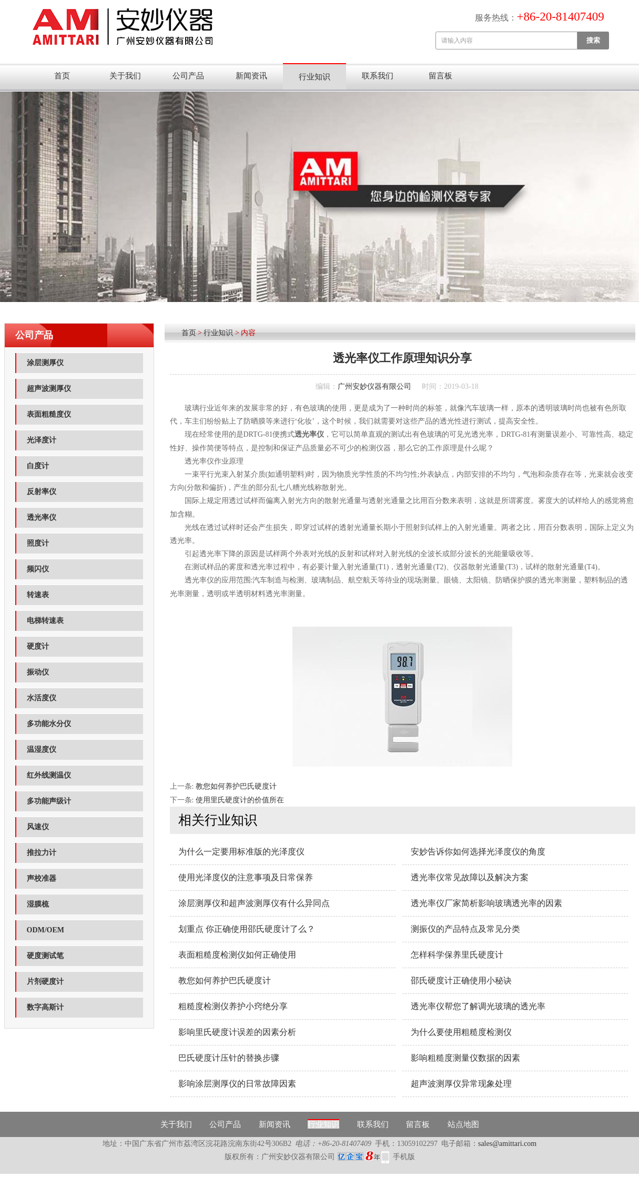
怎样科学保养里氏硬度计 (457, 954)
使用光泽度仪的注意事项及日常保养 (245, 877)
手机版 (404, 1157)
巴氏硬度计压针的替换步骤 (228, 1057)
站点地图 (463, 1124)
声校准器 (41, 878)
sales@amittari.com (507, 1144)
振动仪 (38, 672)
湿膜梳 (38, 904)
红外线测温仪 (49, 775)
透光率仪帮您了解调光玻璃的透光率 (478, 1006)
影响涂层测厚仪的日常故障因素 (237, 1083)
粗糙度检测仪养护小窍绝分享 (233, 1006)
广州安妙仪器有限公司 (374, 386)
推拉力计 (41, 853)
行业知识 (314, 77)
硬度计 (38, 646)
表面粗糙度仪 (49, 414)
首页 (62, 76)
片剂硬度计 (45, 981)
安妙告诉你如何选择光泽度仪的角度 (478, 851)
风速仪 (38, 827)
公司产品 (188, 76)
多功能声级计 (49, 801)
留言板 (440, 76)
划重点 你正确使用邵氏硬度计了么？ (246, 928)
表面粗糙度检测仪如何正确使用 (237, 954)
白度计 (38, 466)
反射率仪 (41, 492)
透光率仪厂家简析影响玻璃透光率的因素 (486, 903)
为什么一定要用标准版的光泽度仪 (241, 851)
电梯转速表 (45, 621)
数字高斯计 (45, 1007)
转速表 (38, 595)
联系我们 (377, 76)
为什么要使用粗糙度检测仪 (461, 1032)
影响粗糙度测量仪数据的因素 (465, 1057)
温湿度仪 (41, 749)
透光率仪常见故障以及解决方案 (470, 877)
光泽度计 (41, 440)
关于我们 (125, 76)
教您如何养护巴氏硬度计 (236, 786)
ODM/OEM (46, 930)
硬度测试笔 (45, 956)
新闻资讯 (251, 76)
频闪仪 (38, 569)
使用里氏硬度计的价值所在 (240, 800)
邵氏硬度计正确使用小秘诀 (461, 980)
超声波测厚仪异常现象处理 (461, 1083)
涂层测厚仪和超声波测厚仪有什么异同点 (254, 903)
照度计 (38, 543)
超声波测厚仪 (49, 389)
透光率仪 (41, 517)
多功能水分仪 (49, 724)
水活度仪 (41, 698)
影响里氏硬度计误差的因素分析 (237, 1032)
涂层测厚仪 (45, 363)
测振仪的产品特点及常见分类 (465, 928)
